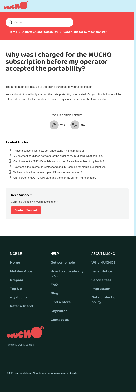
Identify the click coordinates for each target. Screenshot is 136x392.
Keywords (59, 311)
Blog (54, 293)
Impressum (100, 289)
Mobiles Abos (21, 271)
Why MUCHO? (103, 262)
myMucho (18, 297)
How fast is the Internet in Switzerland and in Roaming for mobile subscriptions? (60, 166)
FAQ (54, 285)
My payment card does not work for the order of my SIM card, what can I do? (58, 155)
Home (15, 262)
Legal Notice (101, 271)
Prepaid (16, 280)
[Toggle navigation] (127, 6)
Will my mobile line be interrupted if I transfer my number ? (47, 172)
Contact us (60, 320)
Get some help (63, 262)
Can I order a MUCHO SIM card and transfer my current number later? (54, 177)
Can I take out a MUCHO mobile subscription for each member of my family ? (58, 161)
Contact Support (26, 210)
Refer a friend (21, 306)
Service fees (101, 280)
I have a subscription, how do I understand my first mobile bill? (50, 150)
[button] (57, 124)
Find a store (61, 302)
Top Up (16, 289)
